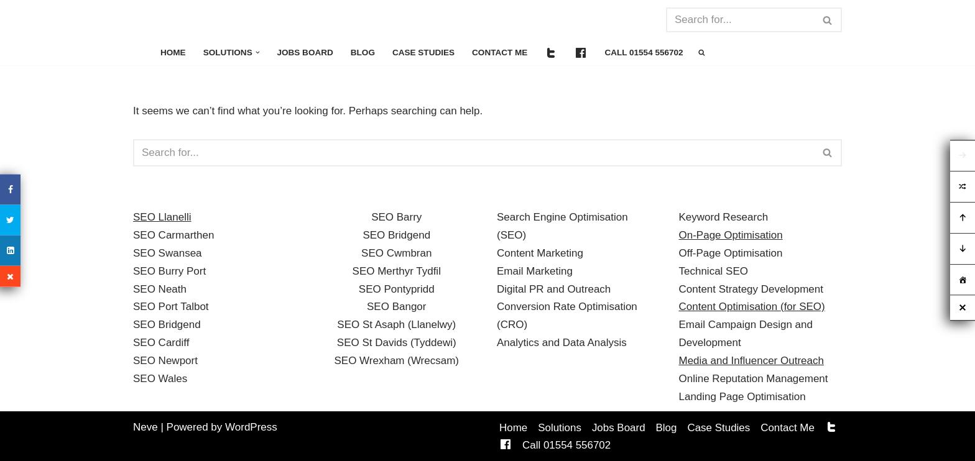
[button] (258, 52)
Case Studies (424, 52)
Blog (363, 52)
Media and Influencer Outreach (751, 361)
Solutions (559, 428)
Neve (145, 427)
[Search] (740, 19)
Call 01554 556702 (645, 52)
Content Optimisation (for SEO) (752, 307)
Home (173, 52)
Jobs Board (305, 52)
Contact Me (501, 52)
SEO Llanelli (162, 217)
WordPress (251, 427)
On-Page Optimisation (731, 235)
